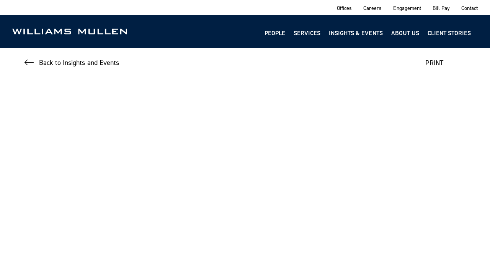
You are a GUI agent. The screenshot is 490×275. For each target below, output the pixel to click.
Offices (344, 8)
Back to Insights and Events (79, 62)
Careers (372, 8)
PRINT (434, 63)
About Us (405, 33)
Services (307, 33)
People (275, 33)
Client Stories (449, 33)
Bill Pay (441, 8)
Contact (469, 8)
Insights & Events (356, 33)
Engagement (407, 8)
